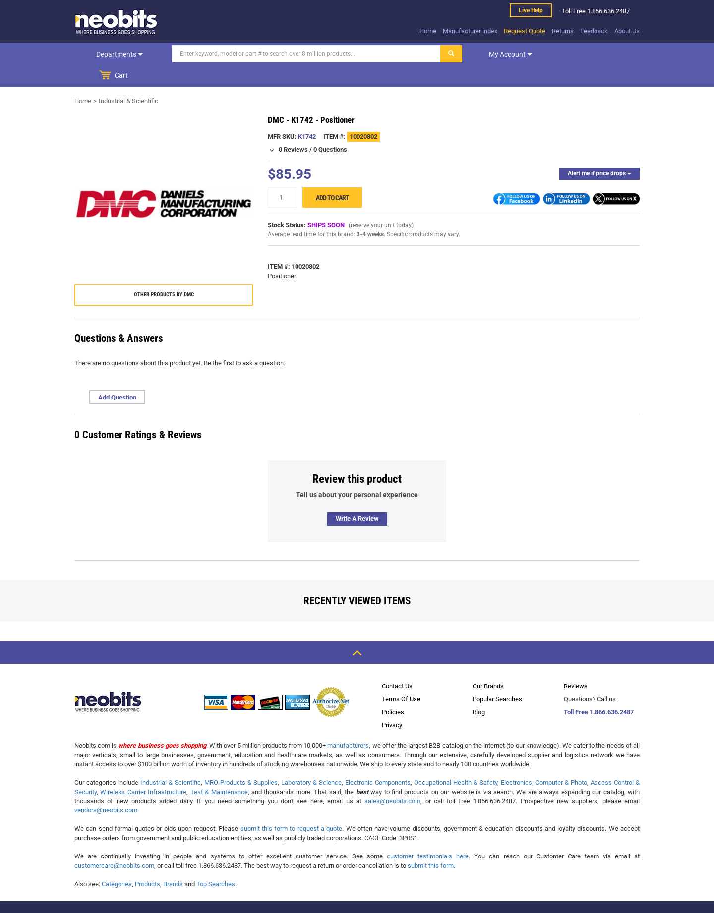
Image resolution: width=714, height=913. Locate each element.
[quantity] (283, 176)
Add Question (117, 375)
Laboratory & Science (311, 760)
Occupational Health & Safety (455, 760)
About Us (627, 31)
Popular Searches (497, 677)
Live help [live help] (531, 10)
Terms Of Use (401, 677)
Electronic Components (378, 760)
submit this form (431, 844)
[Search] (298, 53)
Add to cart (332, 176)
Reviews (576, 664)
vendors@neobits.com (105, 788)
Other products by (164, 273)
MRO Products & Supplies (241, 760)
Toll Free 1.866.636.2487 (599, 690)
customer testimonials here (428, 834)
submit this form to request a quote (291, 806)
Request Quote (524, 31)
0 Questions (330, 127)
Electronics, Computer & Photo (544, 760)
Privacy (392, 703)
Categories (117, 862)
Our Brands (488, 664)
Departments (115, 54)
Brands (173, 862)
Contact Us (397, 664)
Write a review (357, 497)
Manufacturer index (470, 31)
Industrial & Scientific (128, 79)
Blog (479, 690)
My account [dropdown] (502, 54)
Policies (393, 690)
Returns (563, 31)
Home (427, 31)
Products (147, 862)
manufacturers (348, 724)
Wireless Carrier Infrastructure (143, 770)
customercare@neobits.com (114, 844)
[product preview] (163, 182)
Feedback (594, 31)
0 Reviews (293, 127)
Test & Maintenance (219, 770)
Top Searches (215, 862)
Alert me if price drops (599, 151)
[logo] (116, 22)
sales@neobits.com (392, 779)
